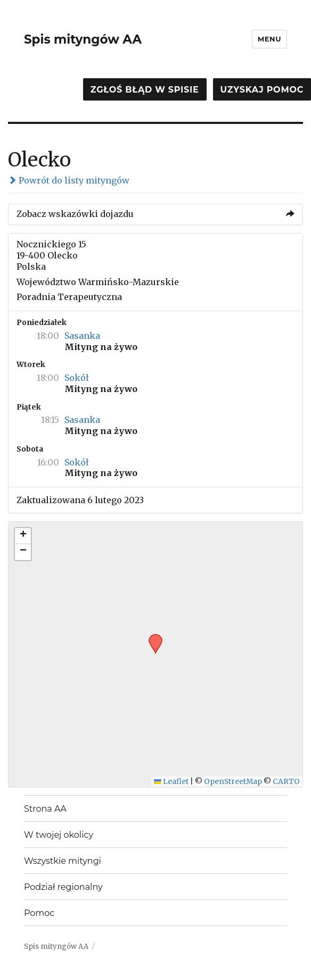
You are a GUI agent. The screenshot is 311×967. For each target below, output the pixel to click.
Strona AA (45, 809)
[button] (152, 637)
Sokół (76, 377)
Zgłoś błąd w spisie (145, 90)
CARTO (286, 781)
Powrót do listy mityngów (68, 180)
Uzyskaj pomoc (262, 90)
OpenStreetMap (233, 781)
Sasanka (82, 335)
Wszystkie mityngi (62, 861)
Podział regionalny (63, 887)
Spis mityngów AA (83, 39)
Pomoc (39, 913)
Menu (269, 39)
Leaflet (171, 781)
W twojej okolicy (58, 835)
